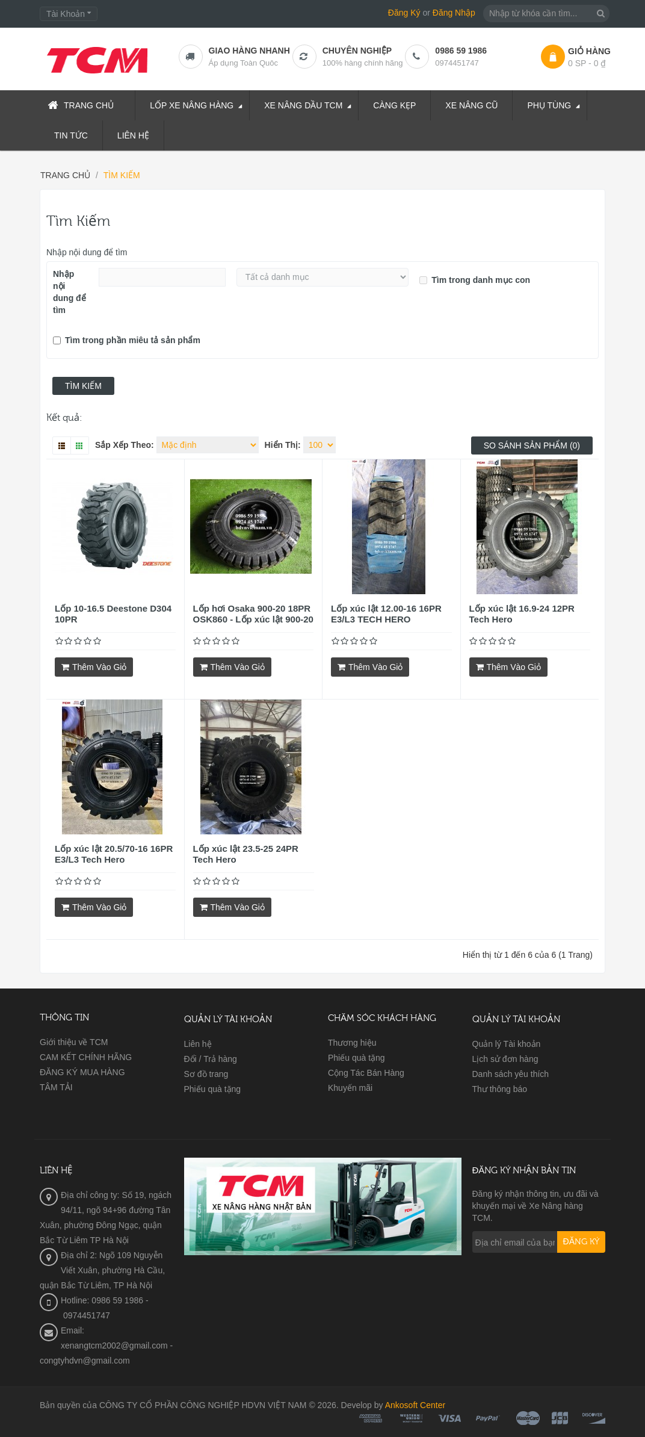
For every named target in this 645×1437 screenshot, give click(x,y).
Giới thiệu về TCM (74, 1042)
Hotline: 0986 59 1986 (102, 1300)
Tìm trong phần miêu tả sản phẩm (126, 340)
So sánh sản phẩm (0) (532, 445)
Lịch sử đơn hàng (505, 1059)
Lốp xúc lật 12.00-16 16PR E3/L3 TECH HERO (386, 613)
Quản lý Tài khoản (506, 1044)
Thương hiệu (352, 1042)
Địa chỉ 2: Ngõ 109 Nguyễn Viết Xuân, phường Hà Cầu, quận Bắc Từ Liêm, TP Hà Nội (102, 1270)
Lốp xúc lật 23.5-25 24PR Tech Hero (245, 853)
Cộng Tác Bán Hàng (366, 1073)
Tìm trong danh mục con (474, 280)
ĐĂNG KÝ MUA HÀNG (82, 1072)
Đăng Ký (404, 12)
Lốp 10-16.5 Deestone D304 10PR (113, 613)
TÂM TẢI (56, 1087)
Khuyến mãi (350, 1088)
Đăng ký (581, 1242)
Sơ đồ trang (206, 1074)
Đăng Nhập (454, 12)
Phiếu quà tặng (212, 1089)
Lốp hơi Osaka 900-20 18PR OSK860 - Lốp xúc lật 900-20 (253, 613)
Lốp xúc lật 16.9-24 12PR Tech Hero (522, 613)
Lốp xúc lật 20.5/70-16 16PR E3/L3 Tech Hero (114, 853)
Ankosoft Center (415, 1405)
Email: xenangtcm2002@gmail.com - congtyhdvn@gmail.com (106, 1345)
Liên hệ (198, 1044)
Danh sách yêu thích (510, 1074)
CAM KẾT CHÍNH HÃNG (86, 1057)
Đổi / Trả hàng (210, 1059)
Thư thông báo (500, 1089)
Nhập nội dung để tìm (87, 252)
